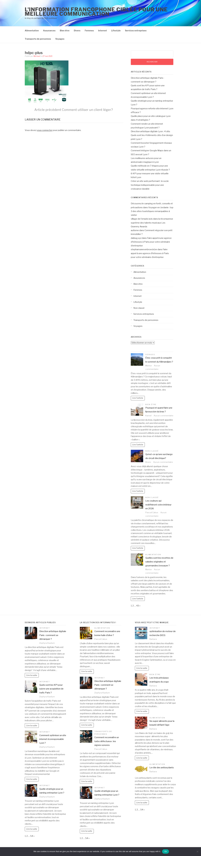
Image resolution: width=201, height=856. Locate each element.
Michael (37, 56)
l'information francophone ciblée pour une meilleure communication (96, 11)
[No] (197, 851)
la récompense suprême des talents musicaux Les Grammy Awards (152, 223)
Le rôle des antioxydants (161, 767)
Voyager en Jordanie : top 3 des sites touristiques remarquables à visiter (152, 211)
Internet (102, 30)
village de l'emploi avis (142, 219)
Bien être (64, 30)
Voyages (59, 39)
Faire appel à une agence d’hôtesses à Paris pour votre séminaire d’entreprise (151, 242)
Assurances (49, 30)
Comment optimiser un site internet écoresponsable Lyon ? (52, 739)
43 (137, 605)
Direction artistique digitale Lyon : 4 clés (150, 131)
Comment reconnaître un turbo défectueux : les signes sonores (106, 741)
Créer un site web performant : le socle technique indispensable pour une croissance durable (150, 185)
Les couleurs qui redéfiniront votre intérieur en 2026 (158, 504)
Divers (77, 30)
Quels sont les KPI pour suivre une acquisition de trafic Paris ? (51, 689)
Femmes (89, 30)
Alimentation (32, 30)
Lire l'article (137, 398)
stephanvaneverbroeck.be (144, 249)
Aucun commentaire (163, 415)
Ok (165, 851)
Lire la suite (31, 675)
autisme (135, 230)
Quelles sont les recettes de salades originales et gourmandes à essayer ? (159, 562)
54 (31, 836)
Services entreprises (136, 30)
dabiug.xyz (136, 238)
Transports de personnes (38, 39)
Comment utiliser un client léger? (73, 110)
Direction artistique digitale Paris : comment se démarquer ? (52, 635)
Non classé (138, 308)
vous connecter (44, 130)
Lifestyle (116, 30)
